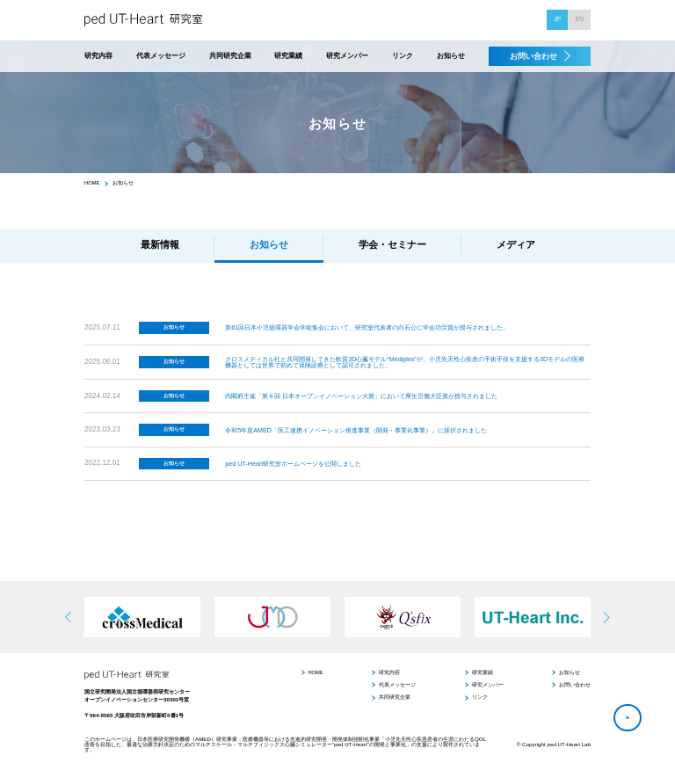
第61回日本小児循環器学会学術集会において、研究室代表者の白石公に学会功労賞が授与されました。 (367, 327)
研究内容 (98, 56)
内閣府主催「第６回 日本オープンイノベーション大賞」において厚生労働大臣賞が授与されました (361, 396)
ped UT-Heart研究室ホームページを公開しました (293, 464)
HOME (91, 183)
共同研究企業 (230, 56)
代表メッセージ (160, 56)
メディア (516, 244)
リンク (402, 56)
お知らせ (451, 56)
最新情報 (160, 244)
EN (579, 19)
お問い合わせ (533, 56)
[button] (604, 617)
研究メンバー (347, 56)
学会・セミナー (392, 244)
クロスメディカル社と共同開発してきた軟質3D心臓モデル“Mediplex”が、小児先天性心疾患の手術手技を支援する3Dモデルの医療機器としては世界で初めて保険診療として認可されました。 (404, 362)
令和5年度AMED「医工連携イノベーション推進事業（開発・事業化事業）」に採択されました (356, 430)
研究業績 (288, 56)
